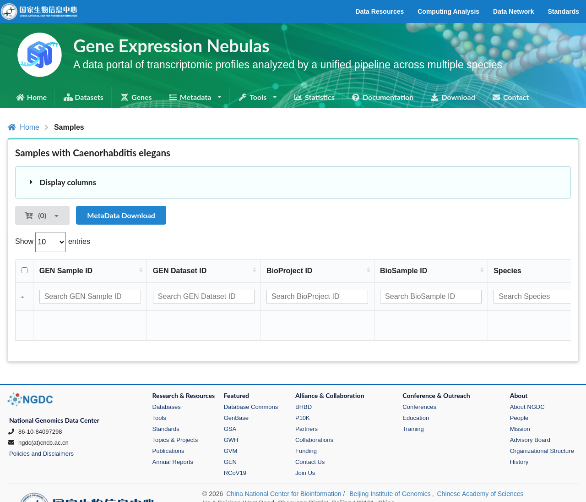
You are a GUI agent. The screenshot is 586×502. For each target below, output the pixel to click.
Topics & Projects (175, 410)
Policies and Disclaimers (41, 424)
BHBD (303, 377)
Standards (165, 399)
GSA (230, 399)
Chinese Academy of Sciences (480, 464)
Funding (306, 421)
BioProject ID (289, 271)
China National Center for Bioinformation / (286, 464)
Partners (306, 399)
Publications (168, 421)
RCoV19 (235, 443)
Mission (520, 399)
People (519, 388)
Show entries (52, 241)
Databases (166, 377)
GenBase (236, 388)
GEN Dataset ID (179, 271)
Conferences (419, 377)
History (519, 432)
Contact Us (310, 432)
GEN (230, 432)
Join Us (305, 443)
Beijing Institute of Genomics (389, 464)
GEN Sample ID (65, 271)
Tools (159, 388)
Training (412, 399)
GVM (231, 421)
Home (23, 127)
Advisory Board (530, 410)
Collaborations (314, 410)
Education (415, 388)
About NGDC (527, 377)
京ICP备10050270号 (233, 484)
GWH (231, 410)
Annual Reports (173, 432)
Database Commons (251, 377)
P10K (302, 388)
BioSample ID (404, 271)
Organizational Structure (542, 421)
